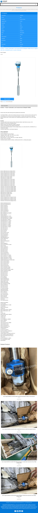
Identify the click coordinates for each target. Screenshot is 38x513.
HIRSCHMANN (3, 36)
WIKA (21, 42)
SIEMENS (21, 15)
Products (4, 9)
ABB (20, 17)
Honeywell (3, 19)
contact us (4, 101)
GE (20, 36)
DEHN (2, 32)
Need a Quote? (7, 99)
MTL (20, 23)
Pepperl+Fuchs (3, 21)
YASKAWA (3, 38)
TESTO (21, 46)
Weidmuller (3, 23)
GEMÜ (21, 38)
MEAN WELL (3, 44)
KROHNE (21, 44)
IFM (2, 34)
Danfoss (21, 34)
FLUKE (21, 21)
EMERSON (22, 30)
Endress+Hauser (8, 9)
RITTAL (2, 17)
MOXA (2, 46)
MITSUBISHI (3, 40)
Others (21, 40)
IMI (1, 42)
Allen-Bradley (22, 32)
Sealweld (2, 30)
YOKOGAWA (3, 15)
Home (1, 9)
